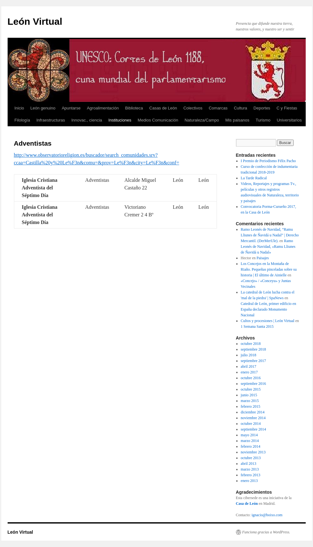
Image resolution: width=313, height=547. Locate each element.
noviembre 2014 (253, 418)
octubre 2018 (251, 343)
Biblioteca (134, 108)
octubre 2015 (251, 389)
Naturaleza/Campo (202, 120)
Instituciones (119, 120)
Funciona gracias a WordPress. (266, 532)
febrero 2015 (250, 406)
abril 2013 (248, 463)
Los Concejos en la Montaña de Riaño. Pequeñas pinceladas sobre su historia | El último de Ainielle (269, 269)
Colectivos (192, 108)
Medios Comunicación (158, 120)
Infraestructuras (50, 120)
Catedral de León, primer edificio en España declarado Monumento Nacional (268, 309)
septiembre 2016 (253, 383)
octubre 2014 (251, 423)
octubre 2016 (251, 378)
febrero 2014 (250, 446)
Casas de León (163, 108)
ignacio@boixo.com (266, 515)
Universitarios (289, 120)
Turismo (263, 120)
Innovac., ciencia (86, 120)
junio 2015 (249, 395)
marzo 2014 (250, 440)
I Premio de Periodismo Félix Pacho (268, 161)
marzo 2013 (250, 469)
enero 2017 (249, 372)
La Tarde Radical (254, 178)
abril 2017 (248, 366)
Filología (22, 120)
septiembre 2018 (253, 349)
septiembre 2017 (253, 361)
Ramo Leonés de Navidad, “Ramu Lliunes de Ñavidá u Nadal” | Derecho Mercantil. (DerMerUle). (270, 235)
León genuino (42, 108)
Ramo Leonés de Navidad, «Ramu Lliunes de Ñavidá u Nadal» (268, 246)
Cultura (240, 108)
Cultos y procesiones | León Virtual (267, 321)
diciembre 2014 (252, 412)
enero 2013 (249, 480)
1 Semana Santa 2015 (257, 326)
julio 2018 (248, 355)
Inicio (19, 108)
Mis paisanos (237, 120)
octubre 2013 (251, 458)
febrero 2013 (250, 475)
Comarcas (218, 108)
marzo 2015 (250, 401)
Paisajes (263, 258)
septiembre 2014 (253, 429)
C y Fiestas (287, 108)
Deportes (261, 108)
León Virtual (35, 21)
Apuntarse (71, 108)
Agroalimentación (103, 108)
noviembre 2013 (253, 452)
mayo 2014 (249, 435)
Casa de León (247, 503)
